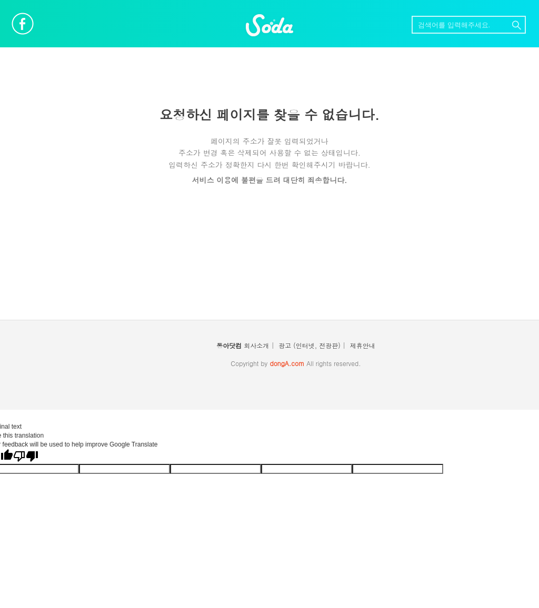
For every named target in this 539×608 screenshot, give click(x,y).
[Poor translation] (25, 456)
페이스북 (23, 24)
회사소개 (256, 345)
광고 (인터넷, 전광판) (309, 345)
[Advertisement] (269, 259)
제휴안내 (362, 345)
